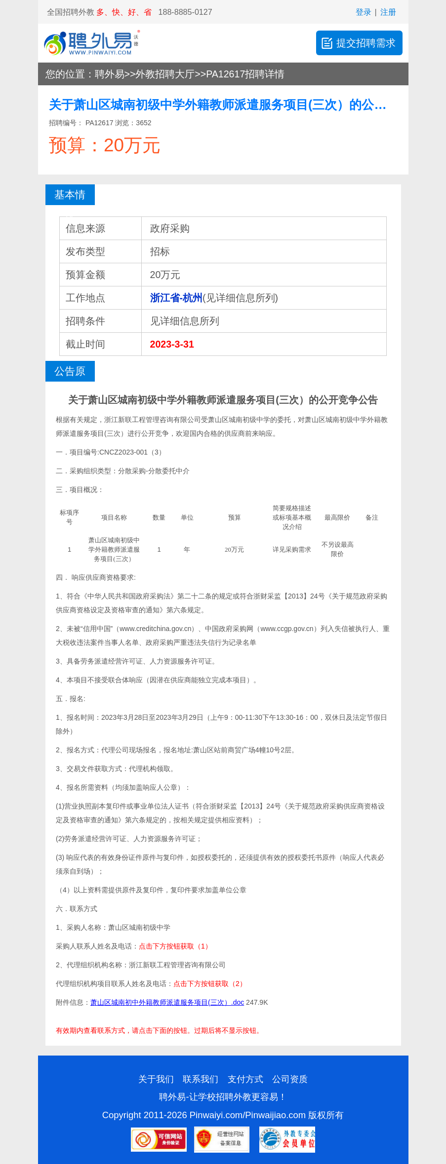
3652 (143, 123)
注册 (388, 11)
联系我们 (200, 1079)
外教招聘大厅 (165, 74)
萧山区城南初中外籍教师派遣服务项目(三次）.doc (167, 1002)
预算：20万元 (105, 145)
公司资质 (290, 1079)
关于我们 (156, 1079)
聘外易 (109, 74)
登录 (363, 11)
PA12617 (98, 123)
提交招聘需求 (358, 43)
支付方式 (245, 1079)
